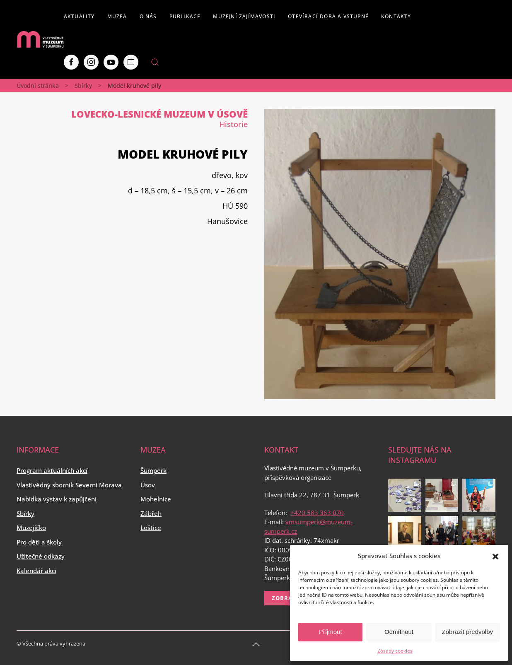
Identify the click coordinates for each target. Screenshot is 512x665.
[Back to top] (256, 644)
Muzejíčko (31, 527)
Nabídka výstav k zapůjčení (57, 499)
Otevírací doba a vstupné (328, 16)
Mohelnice (155, 499)
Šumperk (153, 470)
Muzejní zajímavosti (244, 16)
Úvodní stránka (38, 85)
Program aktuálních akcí (52, 470)
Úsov (147, 485)
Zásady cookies (395, 650)
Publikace (185, 16)
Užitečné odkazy (41, 556)
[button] (495, 556)
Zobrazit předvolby (467, 631)
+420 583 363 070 (317, 512)
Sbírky (83, 85)
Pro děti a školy (39, 542)
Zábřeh (151, 513)
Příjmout (330, 631)
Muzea (117, 16)
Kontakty (396, 16)
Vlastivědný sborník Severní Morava (69, 485)
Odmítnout (398, 631)
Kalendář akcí (36, 570)
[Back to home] (40, 39)
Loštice (150, 527)
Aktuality (79, 16)
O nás (148, 16)
